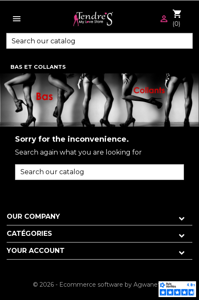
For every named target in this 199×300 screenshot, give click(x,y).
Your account (36, 251)
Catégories (29, 234)
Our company (33, 216)
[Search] (99, 41)
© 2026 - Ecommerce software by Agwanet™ (99, 284)
